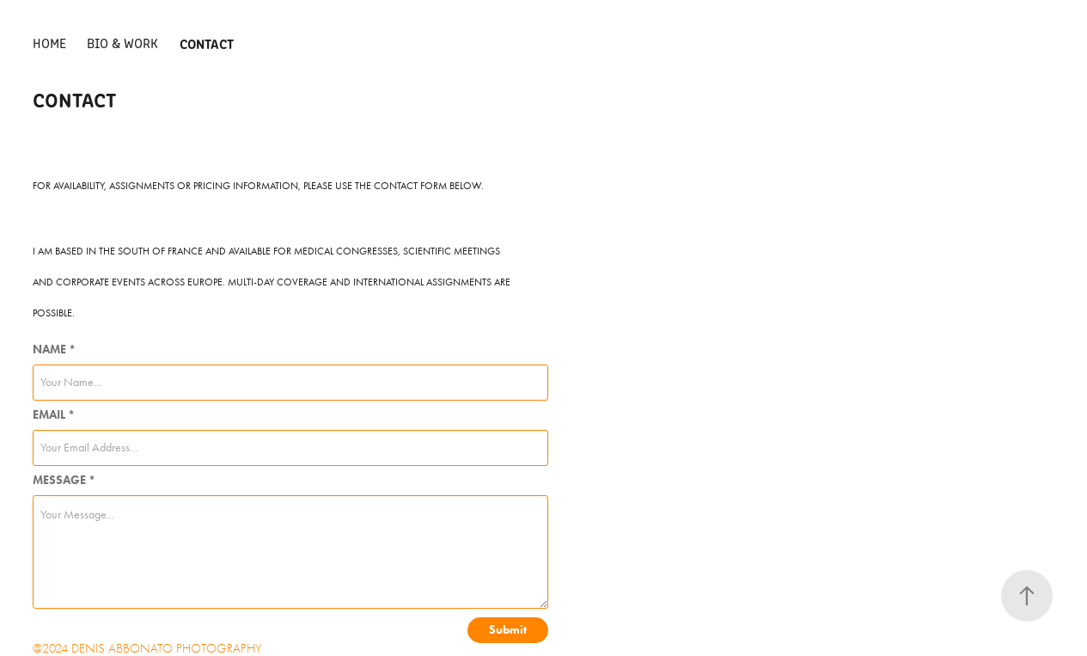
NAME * (54, 350)
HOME (49, 43)
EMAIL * (54, 415)
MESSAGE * (64, 481)
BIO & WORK (122, 43)
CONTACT (207, 43)
